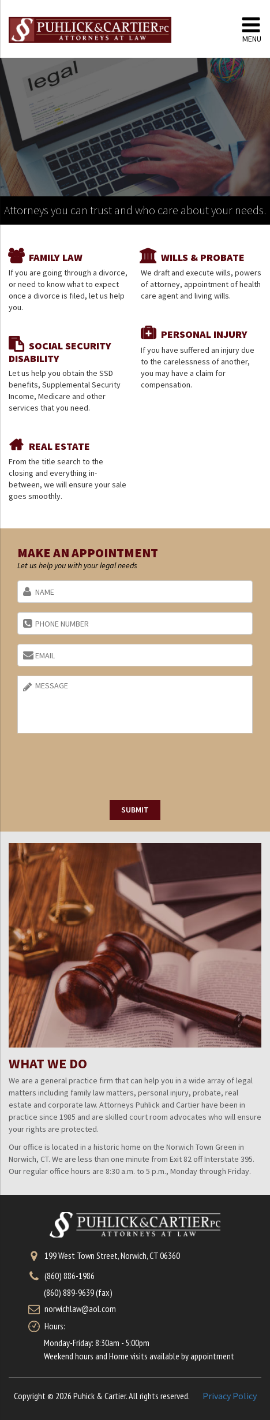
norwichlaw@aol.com (80, 1308)
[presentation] (105, 768)
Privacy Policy (229, 1396)
